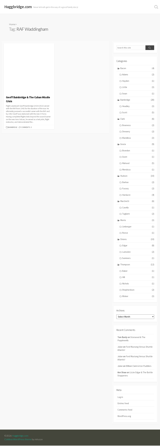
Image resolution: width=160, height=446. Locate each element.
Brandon (138, 150)
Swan (138, 94)
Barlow (138, 182)
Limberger (138, 227)
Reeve (138, 233)
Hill (138, 277)
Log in (120, 397)
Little (138, 87)
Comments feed (124, 410)
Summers (138, 258)
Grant (138, 157)
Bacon (137, 68)
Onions (137, 239)
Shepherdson (138, 290)
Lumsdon (138, 252)
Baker (138, 271)
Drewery (138, 131)
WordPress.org (124, 416)
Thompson (137, 264)
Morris (137, 220)
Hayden (138, 81)
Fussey (138, 188)
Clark (137, 119)
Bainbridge (12, 127)
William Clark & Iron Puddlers (138, 366)
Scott (138, 113)
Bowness (138, 125)
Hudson (137, 176)
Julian (120, 347)
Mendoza (138, 170)
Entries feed (123, 403)
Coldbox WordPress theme (17, 439)
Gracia (137, 144)
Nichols (138, 284)
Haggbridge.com (20, 436)
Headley (138, 106)
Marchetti (137, 201)
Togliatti (138, 214)
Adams (138, 74)
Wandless (138, 138)
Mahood (138, 163)
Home (12, 24)
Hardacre (138, 195)
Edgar (138, 245)
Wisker (138, 296)
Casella (138, 207)
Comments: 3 (26, 127)
